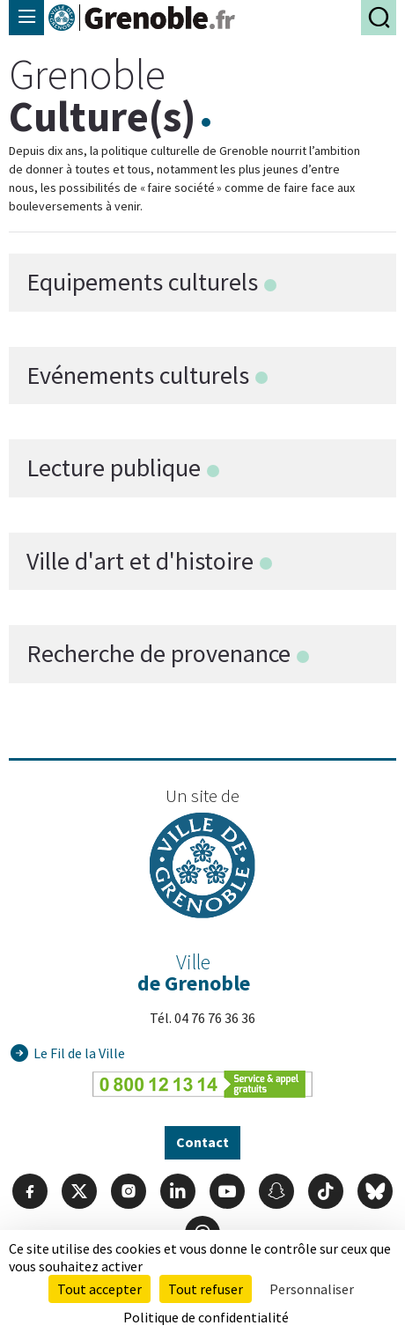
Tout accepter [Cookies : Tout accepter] (99, 1289)
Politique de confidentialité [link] (206, 1317)
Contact (202, 1142)
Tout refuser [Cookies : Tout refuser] (205, 1289)
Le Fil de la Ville (79, 1053)
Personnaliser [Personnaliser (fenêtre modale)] (311, 1289)
